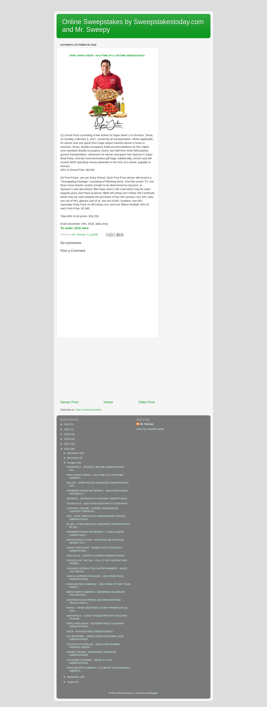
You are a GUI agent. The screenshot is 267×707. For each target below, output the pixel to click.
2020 (67, 429)
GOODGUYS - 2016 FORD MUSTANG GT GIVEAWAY (97, 503)
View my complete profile (150, 429)
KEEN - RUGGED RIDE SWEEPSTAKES (90, 631)
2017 (67, 443)
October (72, 462)
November (73, 457)
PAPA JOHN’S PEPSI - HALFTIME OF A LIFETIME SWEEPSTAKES (107, 55)
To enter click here (74, 228)
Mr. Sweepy (147, 424)
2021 (67, 424)
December (73, 453)
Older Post (146, 402)
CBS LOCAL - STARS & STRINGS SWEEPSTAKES (96, 555)
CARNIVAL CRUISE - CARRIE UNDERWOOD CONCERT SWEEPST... (92, 510)
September (73, 676)
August (71, 681)
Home (108, 402)
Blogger (153, 693)
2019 (67, 434)
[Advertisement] (107, 369)
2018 (67, 439)
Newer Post (69, 402)
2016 (67, 448)
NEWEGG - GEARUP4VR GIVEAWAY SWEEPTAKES (97, 498)
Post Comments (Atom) (89, 409)
